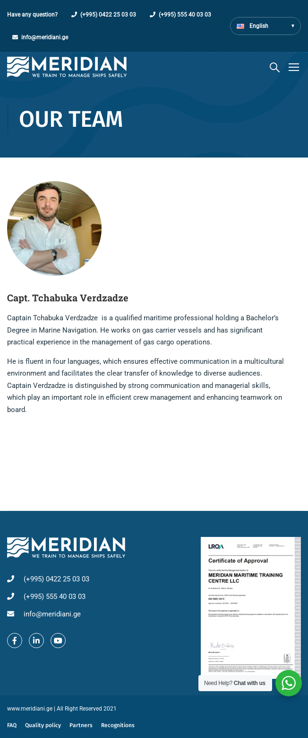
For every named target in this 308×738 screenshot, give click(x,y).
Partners (81, 725)
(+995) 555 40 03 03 (185, 14)
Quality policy (43, 725)
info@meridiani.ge (44, 37)
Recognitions (118, 725)
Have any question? (32, 14)
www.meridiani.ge (29, 708)
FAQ (12, 725)
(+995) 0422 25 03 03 (108, 14)
